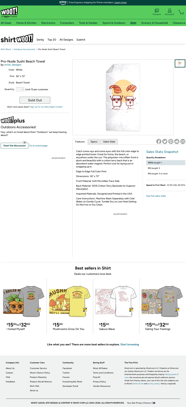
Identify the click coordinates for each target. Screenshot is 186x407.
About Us (10, 368)
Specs (94, 141)
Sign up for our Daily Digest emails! (46, 107)
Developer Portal (70, 386)
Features (80, 141)
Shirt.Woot (17, 38)
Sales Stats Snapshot (162, 152)
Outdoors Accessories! (24, 49)
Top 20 (52, 39)
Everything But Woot (72, 381)
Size (12, 76)
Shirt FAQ (34, 386)
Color (11, 69)
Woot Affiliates (100, 368)
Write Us (34, 390)
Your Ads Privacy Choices (139, 403)
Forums (157, 12)
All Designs (66, 39)
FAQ (8, 377)
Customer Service (38, 368)
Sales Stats (109, 141)
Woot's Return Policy (40, 373)
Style (11, 82)
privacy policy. (154, 384)
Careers (9, 373)
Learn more (121, 2)
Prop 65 (96, 377)
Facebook (67, 368)
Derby (40, 39)
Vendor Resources (101, 386)
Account (169, 12)
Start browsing (129, 344)
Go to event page (38, 145)
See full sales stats (156, 196)
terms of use (138, 384)
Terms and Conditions (103, 373)
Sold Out (35, 100)
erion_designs (12, 64)
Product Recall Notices (41, 381)
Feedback (10, 381)
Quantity (9, 89)
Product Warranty (38, 377)
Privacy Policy (99, 381)
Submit (80, 39)
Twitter (66, 373)
